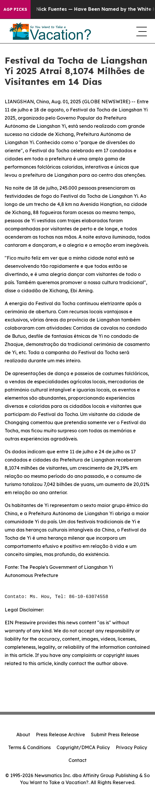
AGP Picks (15, 9)
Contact (77, 760)
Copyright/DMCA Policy (83, 747)
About (23, 734)
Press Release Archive (60, 734)
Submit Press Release (115, 734)
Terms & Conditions (29, 747)
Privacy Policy (131, 747)
